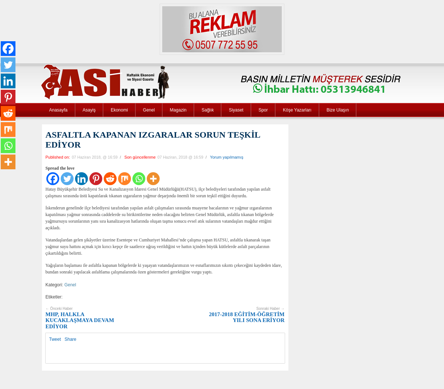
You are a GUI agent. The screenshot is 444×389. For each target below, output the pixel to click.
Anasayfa (58, 110)
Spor (263, 110)
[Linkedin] (81, 178)
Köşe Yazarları (297, 110)
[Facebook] (52, 178)
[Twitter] (67, 178)
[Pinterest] (95, 178)
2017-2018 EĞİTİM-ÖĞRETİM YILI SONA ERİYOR (246, 315)
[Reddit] (110, 178)
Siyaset (236, 110)
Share (71, 339)
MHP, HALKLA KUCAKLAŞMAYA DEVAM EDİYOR (80, 318)
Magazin (178, 110)
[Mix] (124, 178)
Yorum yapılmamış (227, 157)
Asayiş (89, 110)
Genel (149, 110)
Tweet (55, 339)
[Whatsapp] (138, 178)
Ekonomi (119, 110)
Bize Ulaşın (338, 110)
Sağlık (208, 110)
